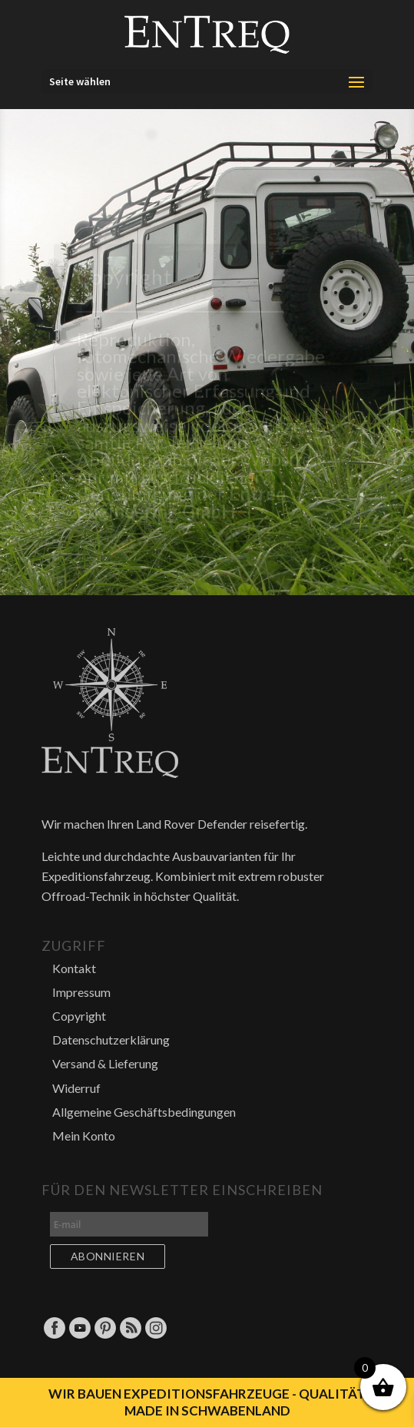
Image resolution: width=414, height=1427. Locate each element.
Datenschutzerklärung (111, 1039)
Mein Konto (83, 1135)
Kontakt (74, 968)
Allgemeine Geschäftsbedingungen (144, 1111)
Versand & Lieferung (105, 1063)
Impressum (81, 992)
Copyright (79, 1015)
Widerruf (76, 1088)
